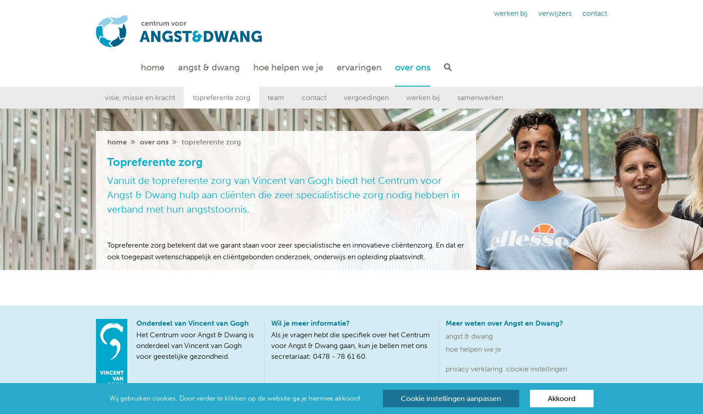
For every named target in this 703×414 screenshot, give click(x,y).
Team (276, 97)
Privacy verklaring (474, 369)
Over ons (412, 67)
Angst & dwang (209, 67)
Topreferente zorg (221, 97)
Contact (594, 13)
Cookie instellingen (536, 369)
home (117, 142)
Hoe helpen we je (288, 67)
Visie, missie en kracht (140, 97)
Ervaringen (359, 67)
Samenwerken (480, 97)
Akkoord (562, 398)
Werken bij (511, 13)
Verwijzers (555, 13)
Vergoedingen (366, 97)
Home (153, 67)
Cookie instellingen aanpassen (451, 398)
